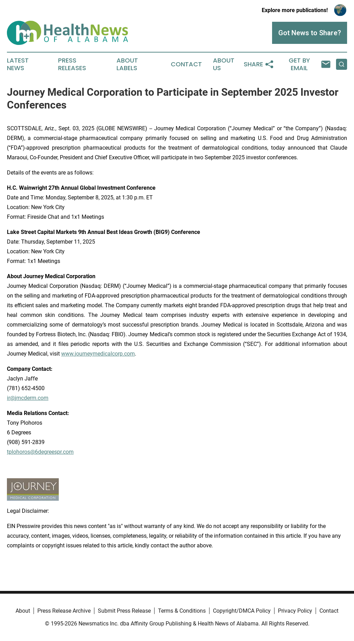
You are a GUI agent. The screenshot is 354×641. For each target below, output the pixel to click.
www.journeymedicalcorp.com (98, 353)
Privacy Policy (295, 610)
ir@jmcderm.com (27, 398)
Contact (186, 64)
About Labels (127, 64)
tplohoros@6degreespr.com (40, 452)
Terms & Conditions (182, 610)
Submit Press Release (124, 610)
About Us (223, 64)
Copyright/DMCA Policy (242, 610)
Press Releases (72, 64)
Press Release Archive (64, 610)
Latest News (18, 64)
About (23, 610)
